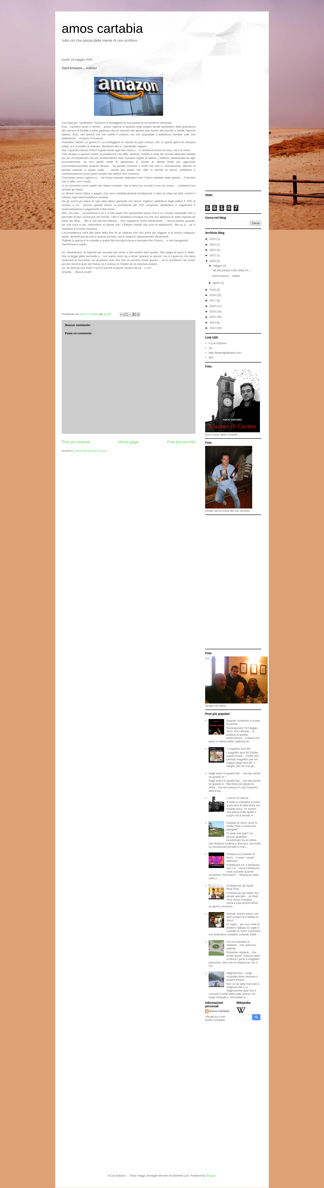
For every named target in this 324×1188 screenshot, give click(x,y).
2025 (213, 239)
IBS (211, 357)
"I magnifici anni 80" (238, 748)
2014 (213, 316)
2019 (213, 289)
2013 (213, 322)
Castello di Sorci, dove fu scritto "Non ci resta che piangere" (241, 826)
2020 (213, 261)
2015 (213, 311)
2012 (213, 327)
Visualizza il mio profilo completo (215, 1018)
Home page (128, 442)
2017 (213, 300)
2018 (213, 295)
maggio (218, 265)
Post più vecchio (181, 442)
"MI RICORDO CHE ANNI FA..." (232, 270)
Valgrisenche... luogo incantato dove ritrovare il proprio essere (242, 976)
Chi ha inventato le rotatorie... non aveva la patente (241, 945)
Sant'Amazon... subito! (226, 275)
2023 (213, 250)
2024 (213, 244)
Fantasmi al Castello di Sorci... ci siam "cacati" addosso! (240, 857)
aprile (216, 282)
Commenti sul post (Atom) (90, 450)
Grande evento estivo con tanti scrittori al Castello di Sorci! (242, 917)
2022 (213, 255)
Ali (210, 348)
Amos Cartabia (219, 1011)
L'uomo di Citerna (237, 798)
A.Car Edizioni (217, 343)
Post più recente (76, 442)
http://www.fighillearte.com (225, 352)
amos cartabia (102, 28)
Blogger (210, 1175)
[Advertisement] (233, 123)
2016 (213, 306)
